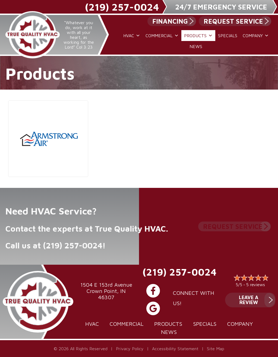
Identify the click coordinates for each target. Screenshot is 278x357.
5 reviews (255, 284)
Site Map (215, 348)
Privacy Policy (130, 348)
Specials (227, 35)
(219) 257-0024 (122, 7)
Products (198, 35)
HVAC (131, 35)
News (195, 46)
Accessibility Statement (175, 348)
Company (256, 35)
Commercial (162, 35)
